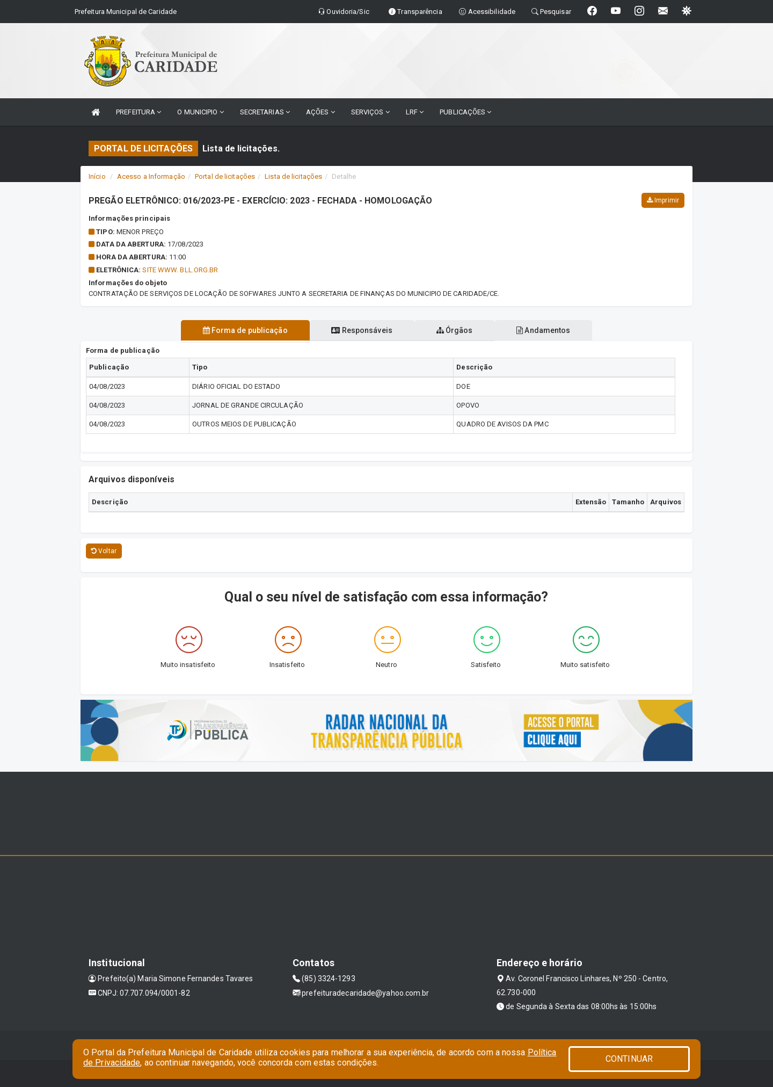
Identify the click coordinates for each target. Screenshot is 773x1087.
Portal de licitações (225, 176)
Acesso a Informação (151, 176)
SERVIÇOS (370, 112)
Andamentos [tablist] (545, 330)
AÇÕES (320, 112)
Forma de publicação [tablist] (243, 330)
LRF (415, 112)
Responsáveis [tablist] (361, 330)
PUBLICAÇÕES (465, 112)
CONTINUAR (629, 1059)
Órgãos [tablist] (455, 330)
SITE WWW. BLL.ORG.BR (180, 270)
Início (97, 176)
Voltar (103, 551)
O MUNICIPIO (200, 112)
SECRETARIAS (265, 112)
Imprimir (663, 200)
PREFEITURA (138, 112)
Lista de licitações (293, 176)
